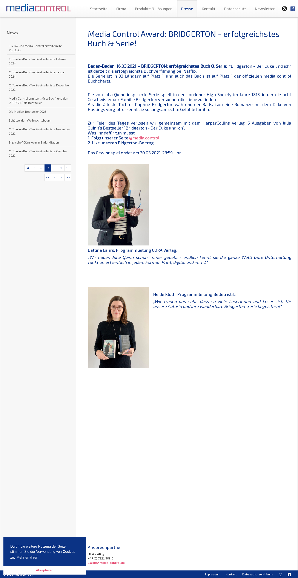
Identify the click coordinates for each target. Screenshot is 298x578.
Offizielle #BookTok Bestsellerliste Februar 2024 (37, 61)
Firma (121, 8)
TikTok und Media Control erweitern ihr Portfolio (35, 48)
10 (67, 168)
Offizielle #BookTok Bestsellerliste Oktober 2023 (38, 153)
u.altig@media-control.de (106, 562)
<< (48, 177)
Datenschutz (235, 8)
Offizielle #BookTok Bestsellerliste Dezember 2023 (39, 87)
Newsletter (265, 8)
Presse (187, 8)
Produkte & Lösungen (153, 8)
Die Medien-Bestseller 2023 (27, 111)
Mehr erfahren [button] (27, 557)
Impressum (212, 574)
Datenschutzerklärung (257, 574)
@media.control (144, 137)
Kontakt (208, 8)
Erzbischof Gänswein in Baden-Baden (34, 142)
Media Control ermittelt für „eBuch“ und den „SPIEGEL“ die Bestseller (38, 101)
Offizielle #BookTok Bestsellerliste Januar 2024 (37, 74)
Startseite (99, 8)
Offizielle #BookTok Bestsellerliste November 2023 (39, 131)
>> (68, 177)
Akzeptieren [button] (45, 570)
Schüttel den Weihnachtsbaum (30, 120)
